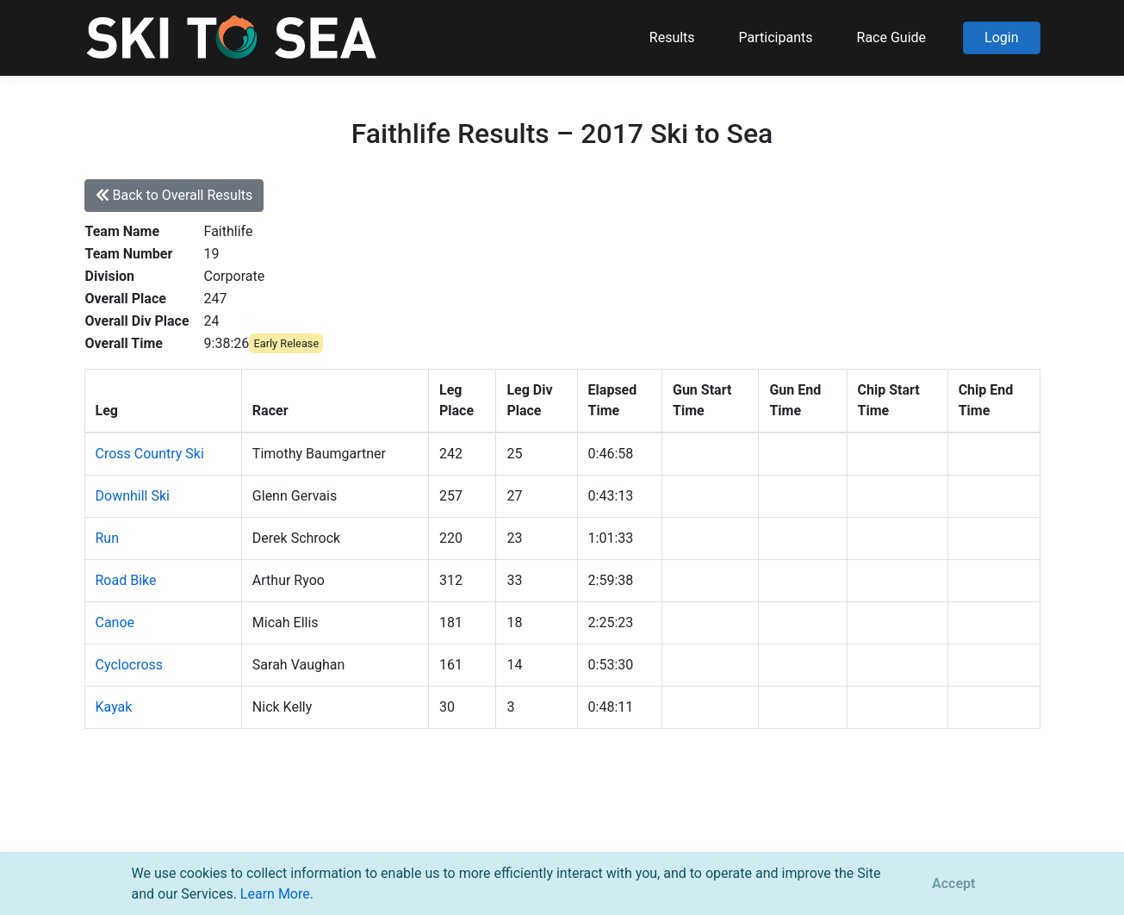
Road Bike (126, 580)
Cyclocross (130, 665)
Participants (776, 37)
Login (1001, 37)
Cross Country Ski (150, 453)
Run (108, 538)
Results (672, 37)
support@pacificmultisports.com (291, 828)
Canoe (115, 622)
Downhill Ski (133, 496)
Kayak (114, 707)
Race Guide (892, 37)
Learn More (275, 894)
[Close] (953, 884)
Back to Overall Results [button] (174, 195)
